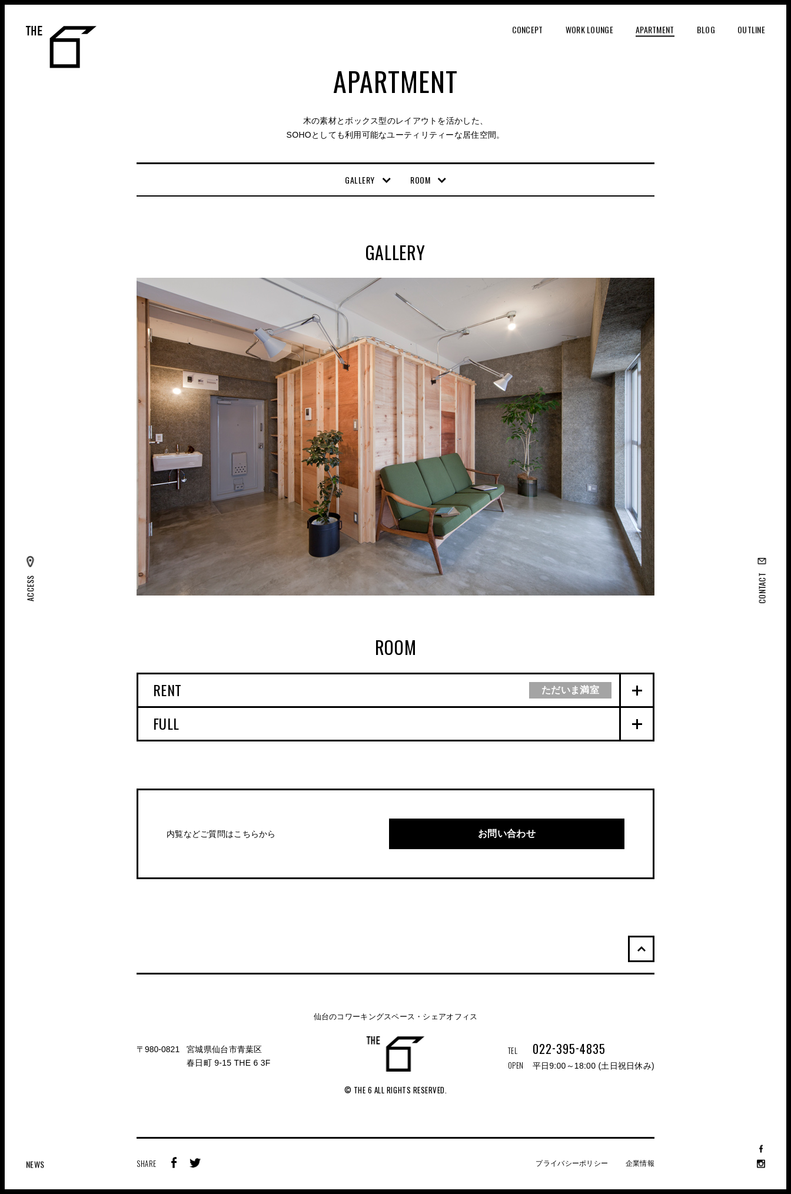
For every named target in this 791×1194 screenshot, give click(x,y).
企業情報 (640, 1163)
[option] (395, 437)
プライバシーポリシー (572, 1163)
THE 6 (61, 47)
